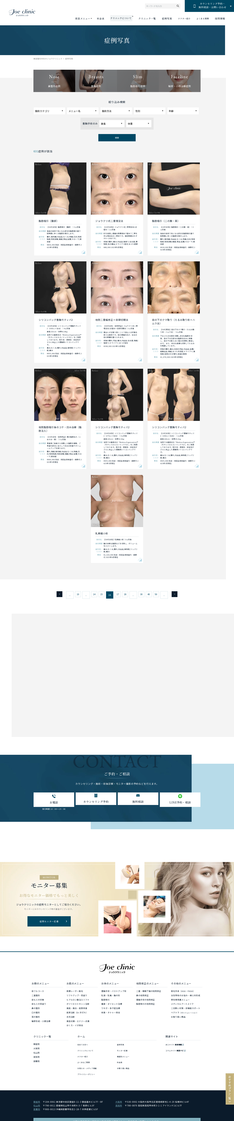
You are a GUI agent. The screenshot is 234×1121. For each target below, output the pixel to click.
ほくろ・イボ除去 (75, 1027)
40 (152, 594)
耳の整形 (36, 1018)
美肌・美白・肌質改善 (77, 1010)
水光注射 (71, 1018)
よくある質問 (201, 18)
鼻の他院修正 (142, 997)
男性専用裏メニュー (180, 1001)
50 (161, 594)
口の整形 (36, 1014)
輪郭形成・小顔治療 (41, 1023)
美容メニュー (75, 18)
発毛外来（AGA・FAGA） (183, 992)
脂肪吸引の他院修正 (145, 1005)
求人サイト (175, 1045)
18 (126, 594)
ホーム (81, 1038)
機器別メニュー (124, 1054)
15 (99, 594)
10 (72, 594)
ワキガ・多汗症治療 (110, 1010)
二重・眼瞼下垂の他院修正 (148, 992)
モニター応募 (123, 1050)
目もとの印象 (38, 1001)
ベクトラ (184, 1014)
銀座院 (36, 1045)
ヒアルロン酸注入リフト (78, 1001)
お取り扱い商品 (178, 1018)
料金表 (94, 18)
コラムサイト (176, 1050)
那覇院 (36, 1063)
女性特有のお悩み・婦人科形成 (185, 997)
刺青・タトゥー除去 (110, 1014)
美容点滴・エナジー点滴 (78, 1023)
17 (117, 594)
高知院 (36, 1058)
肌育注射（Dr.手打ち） (77, 1014)
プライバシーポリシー (87, 1067)
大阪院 (36, 1050)
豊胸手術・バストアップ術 (113, 992)
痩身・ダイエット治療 (111, 1005)
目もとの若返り (39, 1005)
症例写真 (162, 18)
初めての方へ (83, 1045)
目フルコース (38, 992)
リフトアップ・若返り (77, 997)
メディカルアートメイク (182, 1005)
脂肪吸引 (105, 1001)
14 (90, 594)
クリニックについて (86, 1050)
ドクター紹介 (180, 18)
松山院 (36, 1054)
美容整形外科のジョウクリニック (47, 58)
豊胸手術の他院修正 (145, 1001)
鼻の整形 (36, 1010)
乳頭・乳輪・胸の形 (110, 997)
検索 (117, 137)
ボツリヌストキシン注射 (78, 1005)
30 (144, 594)
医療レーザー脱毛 (75, 992)
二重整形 (36, 997)
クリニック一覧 (142, 18)
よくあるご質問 (84, 1058)
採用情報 (220, 18)
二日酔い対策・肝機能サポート (185, 1010)
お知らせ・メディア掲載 (88, 1063)
